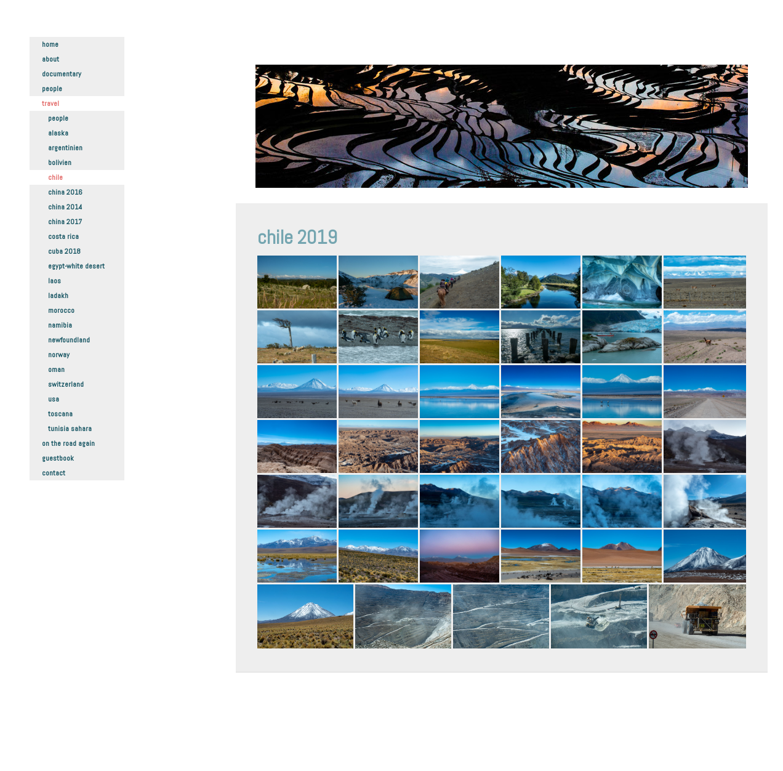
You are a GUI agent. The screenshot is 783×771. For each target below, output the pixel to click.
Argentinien (65, 148)
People (52, 89)
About (50, 59)
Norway (59, 355)
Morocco (61, 310)
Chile (55, 177)
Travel (50, 103)
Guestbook (58, 458)
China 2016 (65, 192)
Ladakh (58, 296)
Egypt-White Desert (76, 266)
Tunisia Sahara (70, 429)
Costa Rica (63, 236)
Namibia (60, 325)
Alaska (58, 133)
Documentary (61, 74)
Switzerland (66, 384)
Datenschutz (275, 734)
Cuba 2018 (64, 251)
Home (50, 44)
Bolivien (59, 163)
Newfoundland (69, 340)
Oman (56, 369)
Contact (53, 473)
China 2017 (65, 222)
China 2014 (65, 207)
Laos (54, 281)
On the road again (68, 443)
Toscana (60, 414)
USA (53, 399)
